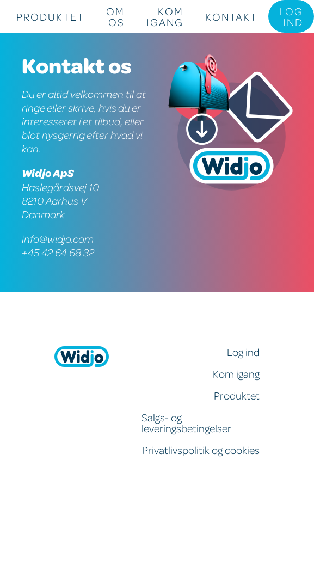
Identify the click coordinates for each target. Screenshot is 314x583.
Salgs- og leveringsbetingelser (186, 422)
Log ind (291, 16)
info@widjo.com (58, 238)
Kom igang (164, 16)
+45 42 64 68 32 (58, 252)
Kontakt (231, 16)
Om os (115, 16)
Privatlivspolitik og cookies (201, 449)
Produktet (50, 16)
